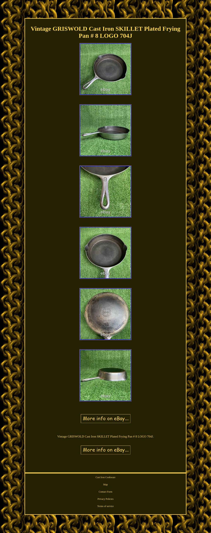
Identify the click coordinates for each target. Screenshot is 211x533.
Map (105, 484)
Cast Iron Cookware (106, 477)
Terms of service (105, 506)
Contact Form (105, 491)
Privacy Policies (105, 499)
